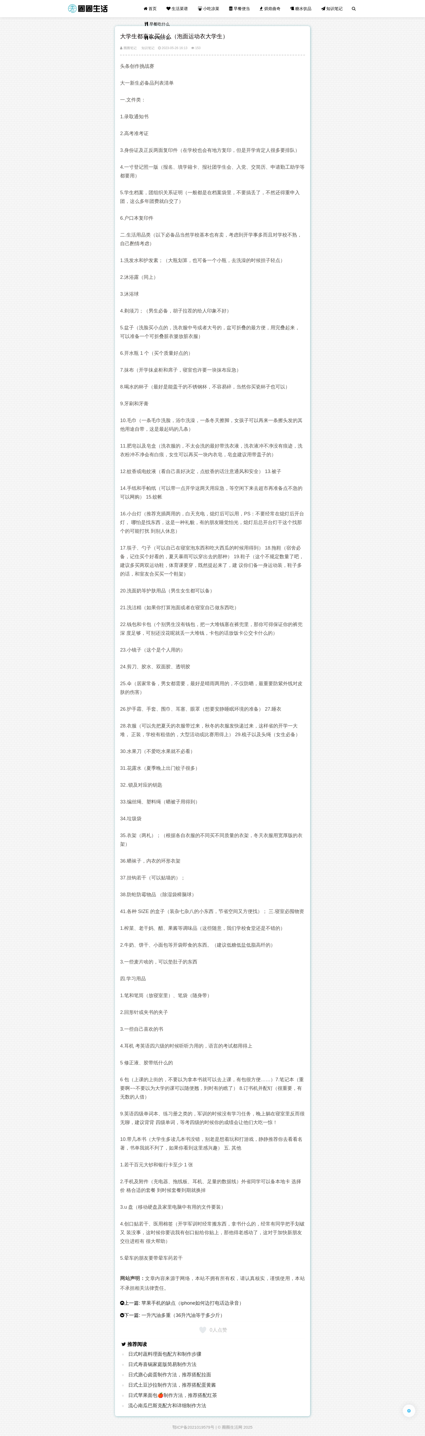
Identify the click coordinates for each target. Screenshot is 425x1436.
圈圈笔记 (128, 48)
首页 (150, 8)
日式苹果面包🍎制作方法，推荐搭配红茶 (172, 1395)
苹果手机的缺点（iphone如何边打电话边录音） (192, 1303)
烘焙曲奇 (270, 8)
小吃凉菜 (208, 8)
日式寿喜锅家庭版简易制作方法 (162, 1364)
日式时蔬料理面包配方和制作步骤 (164, 1354)
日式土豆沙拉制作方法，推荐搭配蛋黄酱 (172, 1385)
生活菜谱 (177, 8)
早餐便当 (239, 8)
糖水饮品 (300, 8)
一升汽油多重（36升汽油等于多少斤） (183, 1315)
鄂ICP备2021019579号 (193, 1427)
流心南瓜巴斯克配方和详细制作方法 (167, 1405)
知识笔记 (332, 8)
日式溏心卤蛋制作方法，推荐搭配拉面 (169, 1374)
